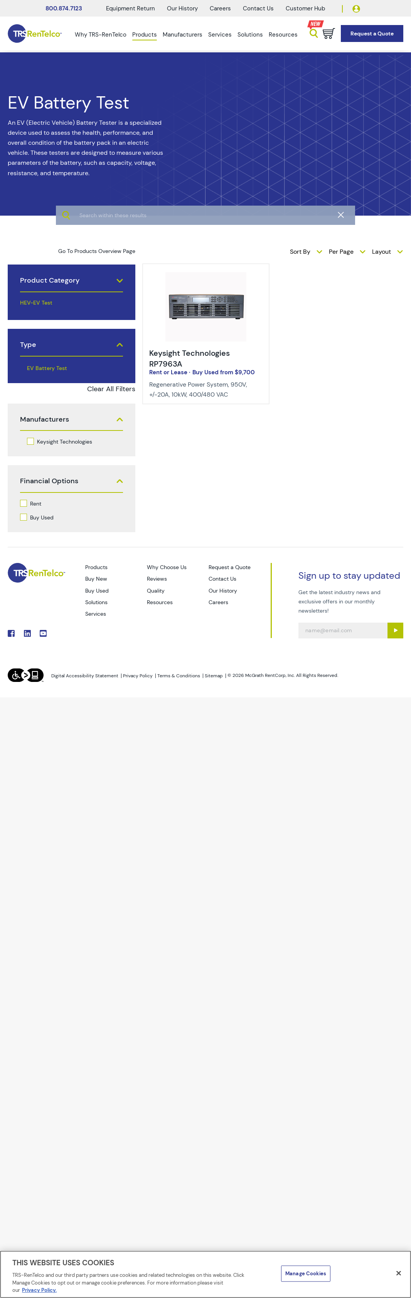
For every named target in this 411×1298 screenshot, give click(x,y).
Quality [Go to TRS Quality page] (156, 590)
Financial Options (49, 481)
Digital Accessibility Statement (84, 676)
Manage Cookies (305, 1273)
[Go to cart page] (329, 33)
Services (220, 35)
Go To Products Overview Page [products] (96, 251)
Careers (220, 8)
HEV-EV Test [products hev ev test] (36, 302)
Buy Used (42, 517)
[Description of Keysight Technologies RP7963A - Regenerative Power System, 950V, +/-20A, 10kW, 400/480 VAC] (200, 390)
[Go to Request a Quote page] (372, 33)
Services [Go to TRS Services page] (95, 613)
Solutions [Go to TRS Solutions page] (96, 602)
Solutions (250, 35)
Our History (182, 8)
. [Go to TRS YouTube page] (43, 633)
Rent (35, 503)
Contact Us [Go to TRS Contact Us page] (222, 578)
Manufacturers (182, 35)
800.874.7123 (63, 8)
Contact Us (258, 8)
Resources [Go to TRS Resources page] (160, 602)
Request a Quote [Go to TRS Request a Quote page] (230, 567)
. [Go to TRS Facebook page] (11, 633)
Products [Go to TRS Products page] (96, 567)
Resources (283, 35)
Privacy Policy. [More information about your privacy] (39, 1290)
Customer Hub (305, 8)
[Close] (398, 1273)
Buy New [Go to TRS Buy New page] (96, 578)
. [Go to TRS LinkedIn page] (27, 633)
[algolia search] (205, 238)
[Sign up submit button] (395, 630)
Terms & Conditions (178, 676)
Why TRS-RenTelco (100, 35)
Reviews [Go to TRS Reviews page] (157, 578)
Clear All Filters (111, 389)
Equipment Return (130, 8)
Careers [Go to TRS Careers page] (218, 602)
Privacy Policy (138, 676)
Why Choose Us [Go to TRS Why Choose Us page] (167, 567)
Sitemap (214, 676)
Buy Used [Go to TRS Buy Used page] (97, 590)
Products (144, 35)
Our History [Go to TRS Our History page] (223, 590)
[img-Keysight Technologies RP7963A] (206, 276)
